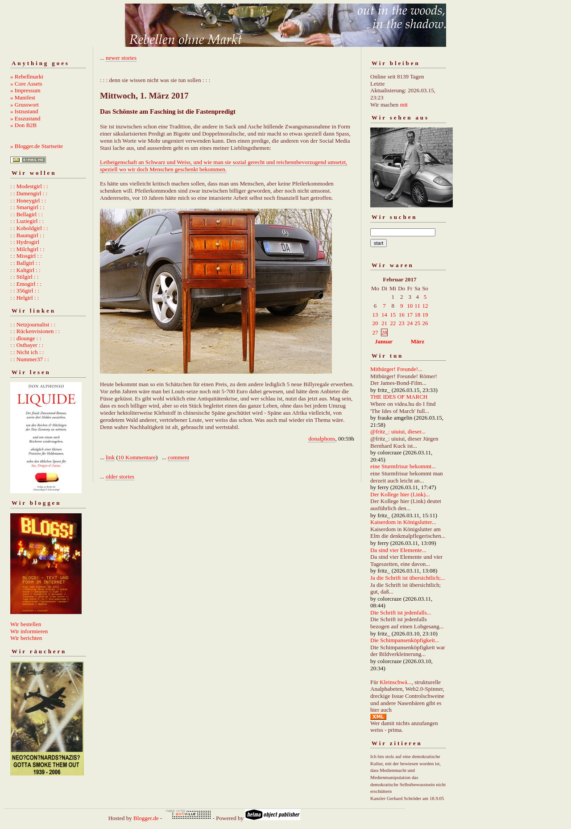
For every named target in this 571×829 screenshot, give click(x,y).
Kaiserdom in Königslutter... (403, 522)
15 (393, 314)
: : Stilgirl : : (24, 276)
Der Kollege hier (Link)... (400, 494)
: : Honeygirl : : (28, 200)
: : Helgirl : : (24, 297)
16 (402, 314)
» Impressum (25, 90)
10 (410, 305)
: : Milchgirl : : (27, 249)
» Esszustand (25, 118)
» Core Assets (26, 83)
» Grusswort (24, 104)
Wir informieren (29, 631)
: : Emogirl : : (25, 283)
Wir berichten (26, 638)
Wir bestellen (25, 624)
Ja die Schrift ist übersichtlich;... (407, 577)
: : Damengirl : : (28, 193)
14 (384, 314)
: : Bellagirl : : (26, 214)
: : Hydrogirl (24, 242)
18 (417, 314)
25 (417, 323)
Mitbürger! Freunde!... (396, 369)
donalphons (321, 438)
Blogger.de (146, 818)
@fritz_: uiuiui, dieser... (398, 431)
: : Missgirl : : (26, 255)
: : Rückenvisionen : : (35, 331)
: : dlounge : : (25, 338)
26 (425, 323)
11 (417, 305)
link (110, 457)
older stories (120, 476)
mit (404, 104)
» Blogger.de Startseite (36, 146)
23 (402, 323)
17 (410, 314)
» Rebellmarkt (26, 76)
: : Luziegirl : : (27, 221)
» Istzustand (24, 111)
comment (178, 457)
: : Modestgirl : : (29, 186)
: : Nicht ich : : (27, 352)
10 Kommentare (137, 457)
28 (384, 332)
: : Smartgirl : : (27, 207)
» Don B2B (23, 125)
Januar (384, 341)
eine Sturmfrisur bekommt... (403, 466)
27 (375, 332)
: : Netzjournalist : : (32, 324)
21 (384, 323)
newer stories (121, 57)
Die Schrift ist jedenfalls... (400, 612)
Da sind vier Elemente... (398, 550)
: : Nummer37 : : (29, 359)
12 (425, 305)
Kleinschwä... (395, 682)
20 (375, 323)
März (417, 341)
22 (393, 323)
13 (375, 314)
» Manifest (22, 97)
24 (410, 323)
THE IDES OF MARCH (398, 396)
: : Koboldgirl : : (29, 228)
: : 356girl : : (24, 290)
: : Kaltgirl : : (25, 270)
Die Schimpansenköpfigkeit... (404, 640)
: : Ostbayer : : (26, 345)
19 (425, 314)
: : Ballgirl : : (25, 263)
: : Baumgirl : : (27, 235)
